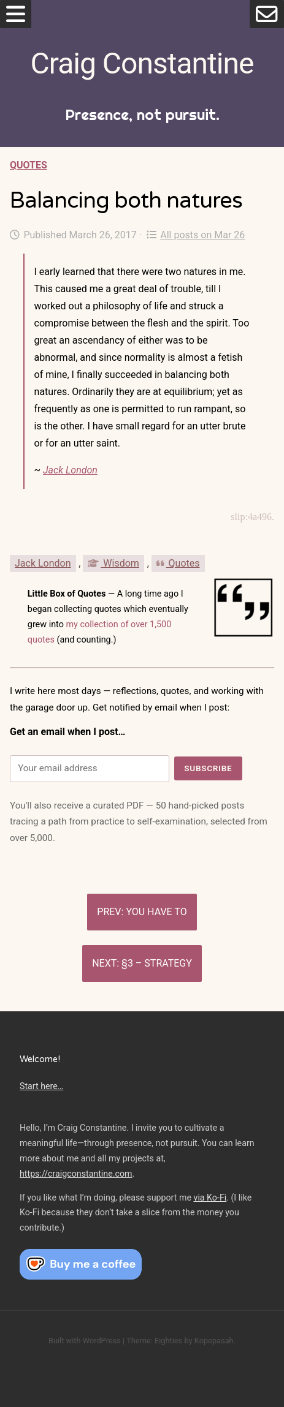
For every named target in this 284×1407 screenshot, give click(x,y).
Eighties (168, 1340)
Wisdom (113, 563)
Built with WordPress (84, 1340)
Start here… (41, 1086)
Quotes (28, 165)
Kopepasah (214, 1340)
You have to (156, 912)
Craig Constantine (142, 63)
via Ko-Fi (210, 1197)
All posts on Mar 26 (196, 235)
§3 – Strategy (156, 963)
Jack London (70, 470)
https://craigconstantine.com (76, 1174)
